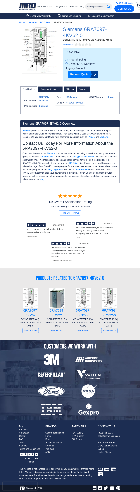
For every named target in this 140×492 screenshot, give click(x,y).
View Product (30, 330)
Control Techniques (54, 433)
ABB (47, 452)
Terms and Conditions (29, 449)
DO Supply (77, 439)
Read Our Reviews (70, 213)
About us (23, 429)
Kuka (47, 439)
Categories (60, 6)
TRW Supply (78, 436)
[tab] (28, 89)
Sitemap (23, 446)
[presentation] (20, 486)
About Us (73, 6)
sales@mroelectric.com (83, 157)
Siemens (32, 22)
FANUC (91, 137)
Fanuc (48, 436)
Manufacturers (44, 6)
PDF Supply (77, 433)
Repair (22, 436)
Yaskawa (104, 137)
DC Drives (45, 22)
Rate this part (68, 44)
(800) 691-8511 (47, 157)
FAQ (21, 439)
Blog (82, 6)
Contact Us (124, 8)
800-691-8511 (124, 3)
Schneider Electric (54, 442)
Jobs (21, 442)
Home (22, 22)
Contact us (24, 433)
